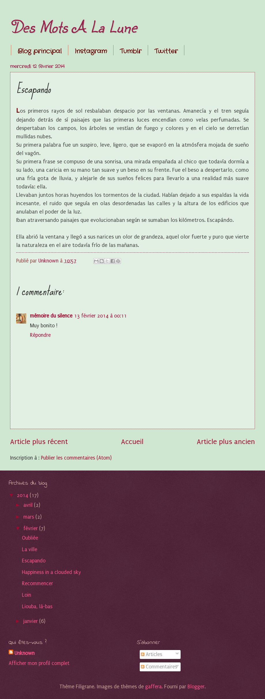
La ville (29, 550)
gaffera (153, 687)
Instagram (91, 51)
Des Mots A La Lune (73, 26)
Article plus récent (39, 442)
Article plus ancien (226, 442)
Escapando (34, 561)
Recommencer (37, 584)
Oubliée (30, 538)
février (31, 529)
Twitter (166, 51)
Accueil (132, 442)
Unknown (24, 653)
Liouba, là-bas (37, 607)
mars (29, 517)
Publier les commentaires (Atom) (76, 458)
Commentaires (159, 667)
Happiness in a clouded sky (51, 572)
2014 (23, 495)
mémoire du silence (51, 316)
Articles (151, 654)
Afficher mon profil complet (39, 663)
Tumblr (130, 51)
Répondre (40, 335)
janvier (31, 621)
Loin (26, 595)
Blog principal (40, 51)
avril (28, 505)
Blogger (196, 687)
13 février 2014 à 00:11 (100, 316)
